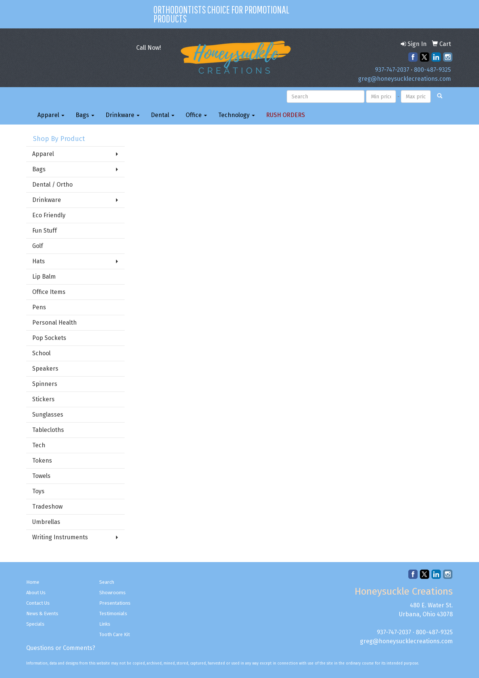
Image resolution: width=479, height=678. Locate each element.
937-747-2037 (392, 69)
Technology (236, 115)
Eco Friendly (48, 215)
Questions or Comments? (60, 647)
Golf (37, 245)
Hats (38, 261)
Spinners (44, 383)
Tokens (42, 460)
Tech (38, 445)
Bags (85, 115)
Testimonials (113, 613)
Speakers (45, 368)
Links (104, 624)
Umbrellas (46, 521)
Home (32, 582)
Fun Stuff (44, 230)
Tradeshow (47, 506)
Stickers (43, 399)
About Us (36, 592)
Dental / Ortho (52, 184)
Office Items (48, 291)
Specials (35, 624)
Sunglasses (47, 414)
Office (196, 115)
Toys (38, 491)
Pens (39, 307)
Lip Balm (44, 276)
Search (106, 582)
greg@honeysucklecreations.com (404, 78)
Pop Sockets (49, 337)
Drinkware (123, 115)
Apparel (50, 115)
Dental (162, 115)
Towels (41, 475)
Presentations (115, 603)
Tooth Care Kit (114, 634)
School (41, 353)
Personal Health (54, 322)
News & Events (42, 613)
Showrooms (112, 592)
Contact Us (38, 603)
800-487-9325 (432, 69)
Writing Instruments (60, 537)
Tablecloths (48, 429)
